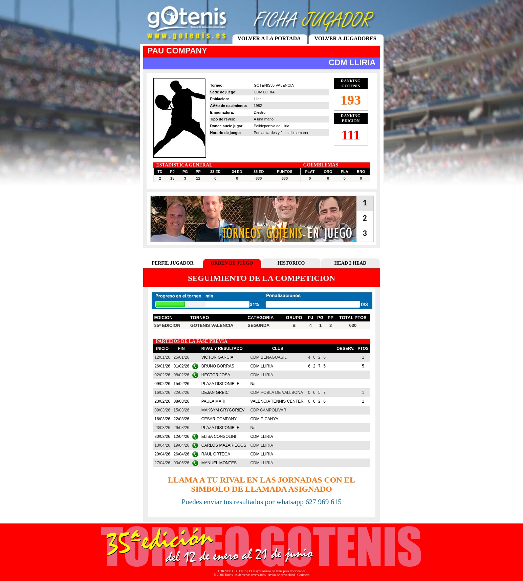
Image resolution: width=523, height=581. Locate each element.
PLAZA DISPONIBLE (220, 383)
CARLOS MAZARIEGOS (223, 445)
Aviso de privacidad (281, 575)
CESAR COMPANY (219, 419)
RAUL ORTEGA (215, 454)
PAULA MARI (213, 401)
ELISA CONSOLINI (218, 436)
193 (351, 100)
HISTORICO (291, 263)
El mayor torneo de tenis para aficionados (277, 571)
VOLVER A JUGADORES (345, 38)
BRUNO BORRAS (217, 366)
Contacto (303, 575)
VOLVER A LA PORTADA (269, 38)
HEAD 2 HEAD (350, 263)
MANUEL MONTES (219, 463)
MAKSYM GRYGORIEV (223, 410)
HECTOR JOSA (215, 375)
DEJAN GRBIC (215, 392)
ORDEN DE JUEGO (232, 263)
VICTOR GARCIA (217, 357)
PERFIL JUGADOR (172, 263)
